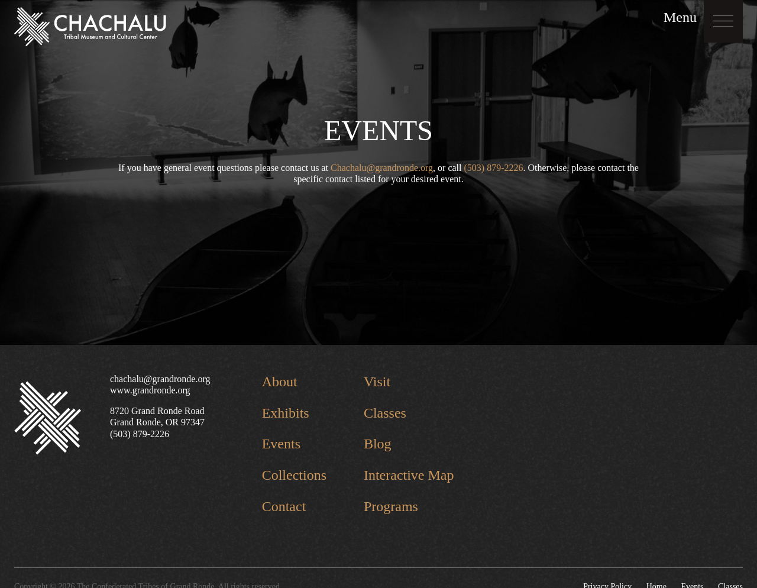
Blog (378, 443)
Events (281, 443)
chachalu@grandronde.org (160, 379)
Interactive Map (409, 475)
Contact (284, 506)
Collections (294, 475)
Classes (385, 413)
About (279, 381)
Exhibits (285, 413)
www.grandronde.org (150, 390)
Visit (377, 381)
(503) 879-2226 (493, 168)
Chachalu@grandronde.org (382, 168)
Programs (391, 506)
